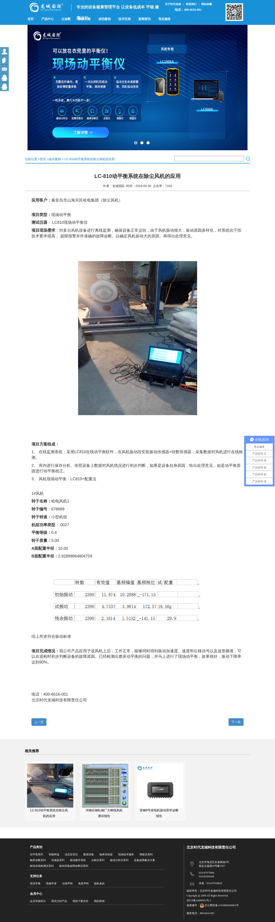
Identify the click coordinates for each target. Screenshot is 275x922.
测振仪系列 (146, 854)
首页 (31, 19)
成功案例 (104, 19)
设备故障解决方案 (144, 860)
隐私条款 (99, 883)
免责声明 (83, 883)
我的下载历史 (80, 901)
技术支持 (124, 19)
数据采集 (88, 854)
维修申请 (51, 883)
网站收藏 (206, 4)
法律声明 (67, 883)
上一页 (39, 722)
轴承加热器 (106, 854)
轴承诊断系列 (38, 860)
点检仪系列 (97, 860)
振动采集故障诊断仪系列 (73, 865)
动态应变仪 (71, 854)
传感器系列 (57, 860)
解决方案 (84, 19)
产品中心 (47, 19)
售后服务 (164, 19)
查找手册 (35, 883)
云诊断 (66, 19)
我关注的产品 (59, 901)
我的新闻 (99, 901)
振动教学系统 (78, 860)
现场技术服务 (126, 854)
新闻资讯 (144, 19)
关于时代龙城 (173, 4)
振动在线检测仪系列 (42, 865)
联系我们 (191, 4)
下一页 (236, 722)
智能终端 (54, 854)
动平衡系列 (36, 854)
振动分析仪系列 (119, 860)
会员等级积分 (38, 901)
